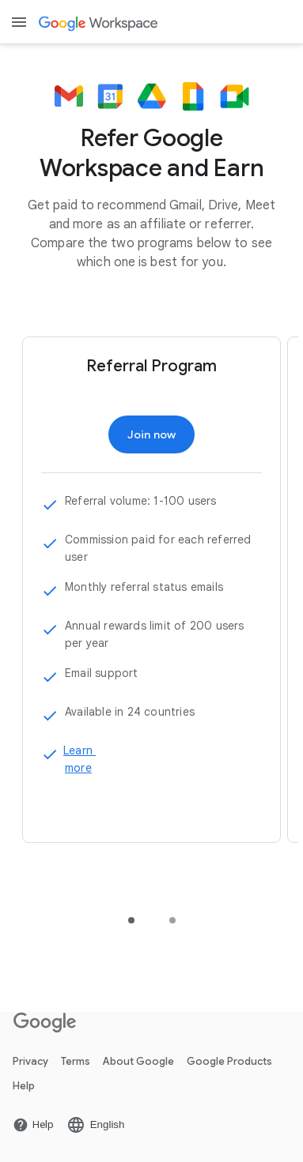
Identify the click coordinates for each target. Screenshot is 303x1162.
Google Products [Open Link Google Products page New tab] (229, 1061)
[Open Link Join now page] (151, 434)
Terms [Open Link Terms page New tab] (75, 1061)
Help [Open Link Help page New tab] (24, 1085)
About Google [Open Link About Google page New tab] (138, 1061)
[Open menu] (19, 22)
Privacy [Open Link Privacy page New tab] (30, 1061)
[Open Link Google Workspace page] (99, 22)
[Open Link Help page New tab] (33, 1125)
